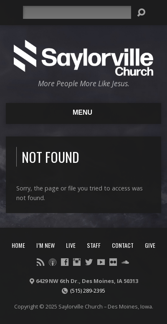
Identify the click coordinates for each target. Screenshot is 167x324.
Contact (123, 245)
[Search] (77, 12)
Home (18, 245)
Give (150, 245)
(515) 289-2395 (87, 290)
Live (71, 245)
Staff (94, 245)
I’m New (45, 245)
